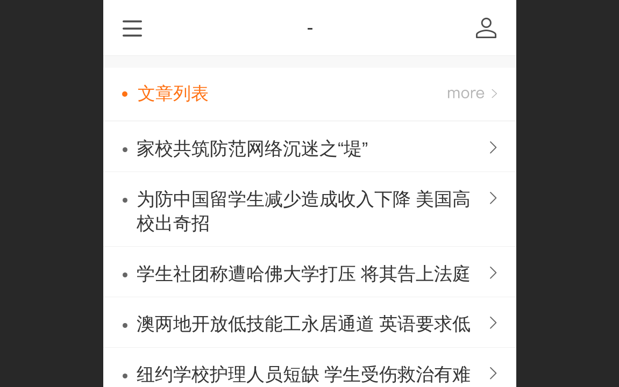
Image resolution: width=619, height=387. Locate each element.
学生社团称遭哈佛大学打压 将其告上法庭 (304, 274)
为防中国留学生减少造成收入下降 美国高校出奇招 (304, 211)
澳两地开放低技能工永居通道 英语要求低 (304, 324)
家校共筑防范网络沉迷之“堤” (252, 149)
